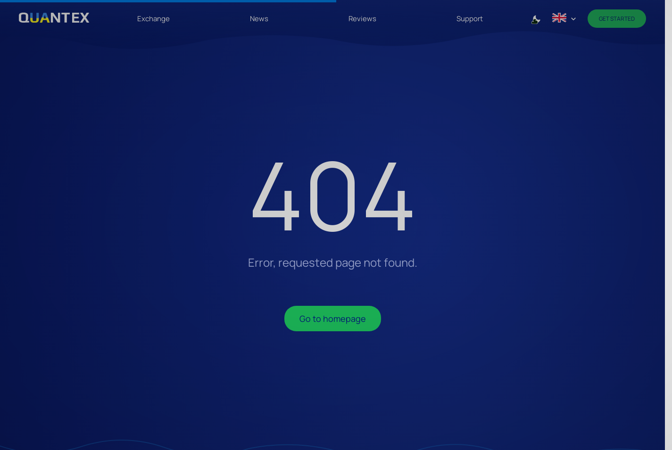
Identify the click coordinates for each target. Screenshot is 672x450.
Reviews (362, 19)
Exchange (153, 19)
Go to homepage (332, 318)
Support (469, 19)
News (259, 19)
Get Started (617, 19)
